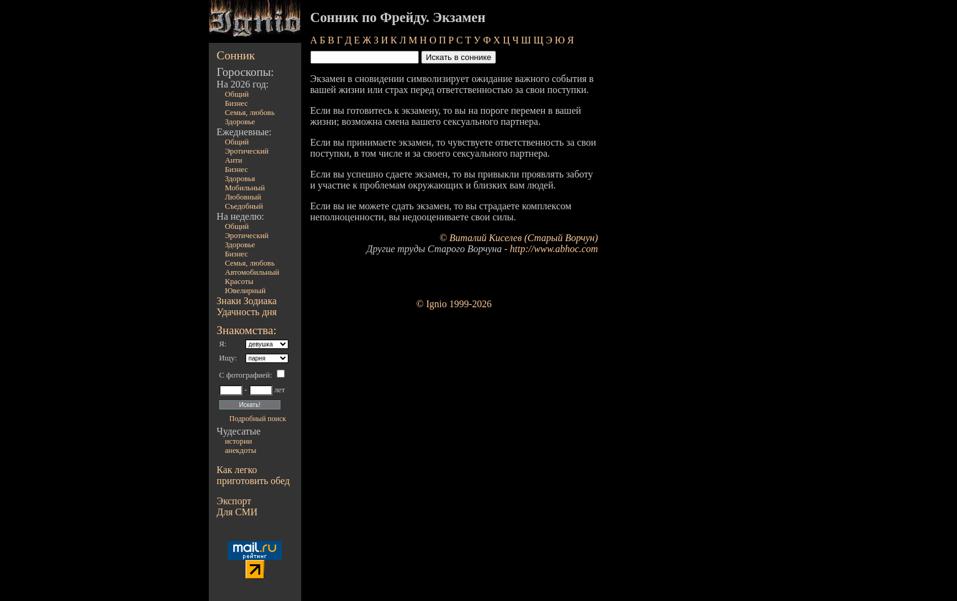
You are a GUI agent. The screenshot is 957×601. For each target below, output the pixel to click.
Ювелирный (245, 290)
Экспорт (234, 501)
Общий (237, 94)
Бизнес (236, 103)
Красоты (239, 281)
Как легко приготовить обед (253, 475)
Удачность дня (247, 312)
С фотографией (244, 375)
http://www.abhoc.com (554, 249)
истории (238, 441)
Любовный (243, 197)
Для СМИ (237, 512)
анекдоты (240, 450)
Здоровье (240, 122)
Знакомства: (247, 330)
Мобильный (245, 188)
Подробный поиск (258, 418)
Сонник (236, 55)
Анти (233, 160)
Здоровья (240, 178)
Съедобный (244, 206)
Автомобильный (252, 272)
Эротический (247, 151)
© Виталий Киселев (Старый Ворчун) (519, 238)
